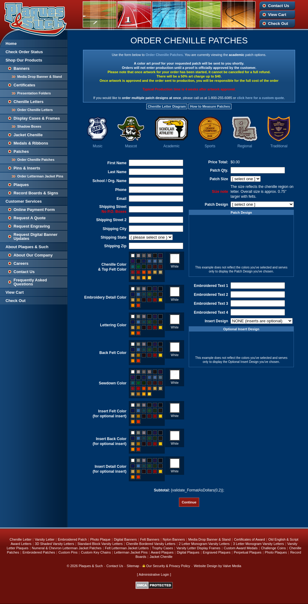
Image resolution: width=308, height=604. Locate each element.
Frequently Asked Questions (30, 282)
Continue (189, 502)
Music (97, 146)
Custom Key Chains (96, 552)
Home (11, 43)
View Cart (277, 14)
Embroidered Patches (38, 552)
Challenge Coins (273, 548)
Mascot (131, 146)
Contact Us (278, 5)
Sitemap (133, 566)
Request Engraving (32, 226)
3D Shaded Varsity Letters (54, 544)
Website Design (205, 566)
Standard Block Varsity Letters (100, 544)
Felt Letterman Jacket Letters (126, 548)
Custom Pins (67, 552)
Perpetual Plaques (248, 552)
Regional (244, 146)
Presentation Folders (34, 93)
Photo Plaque (100, 539)
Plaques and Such (34, 18)
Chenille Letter (20, 539)
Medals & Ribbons (31, 143)
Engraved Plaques (217, 552)
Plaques (21, 184)
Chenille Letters (29, 101)
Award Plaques (162, 552)
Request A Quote (30, 218)
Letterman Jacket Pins (131, 552)
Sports (210, 146)
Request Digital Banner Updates (35, 236)
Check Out (278, 23)
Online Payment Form (34, 209)
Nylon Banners (174, 539)
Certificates (24, 85)
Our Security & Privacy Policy (166, 566)
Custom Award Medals (241, 548)
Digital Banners (125, 539)
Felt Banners (149, 539)
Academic (171, 146)
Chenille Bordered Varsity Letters (151, 544)
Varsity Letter (44, 539)
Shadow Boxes (29, 126)
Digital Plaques (188, 552)
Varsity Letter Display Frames (198, 548)
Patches (21, 151)
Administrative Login (154, 574)
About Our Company (33, 255)
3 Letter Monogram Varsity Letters (258, 544)
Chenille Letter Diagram (167, 106)
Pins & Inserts (27, 168)
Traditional (279, 146)
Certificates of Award (249, 539)
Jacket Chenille (28, 135)
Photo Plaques (276, 552)
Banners (22, 68)
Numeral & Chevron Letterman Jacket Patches (67, 548)
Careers (21, 263)
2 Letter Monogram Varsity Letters (204, 544)
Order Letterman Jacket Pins (40, 176)
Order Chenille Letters (35, 110)
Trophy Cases (162, 548)
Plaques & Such (91, 566)
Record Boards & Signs (36, 193)
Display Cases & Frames (37, 118)
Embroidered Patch (72, 539)
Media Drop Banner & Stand (39, 76)
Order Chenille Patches (35, 159)
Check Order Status (24, 52)
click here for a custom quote (260, 98)
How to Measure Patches (210, 106)
